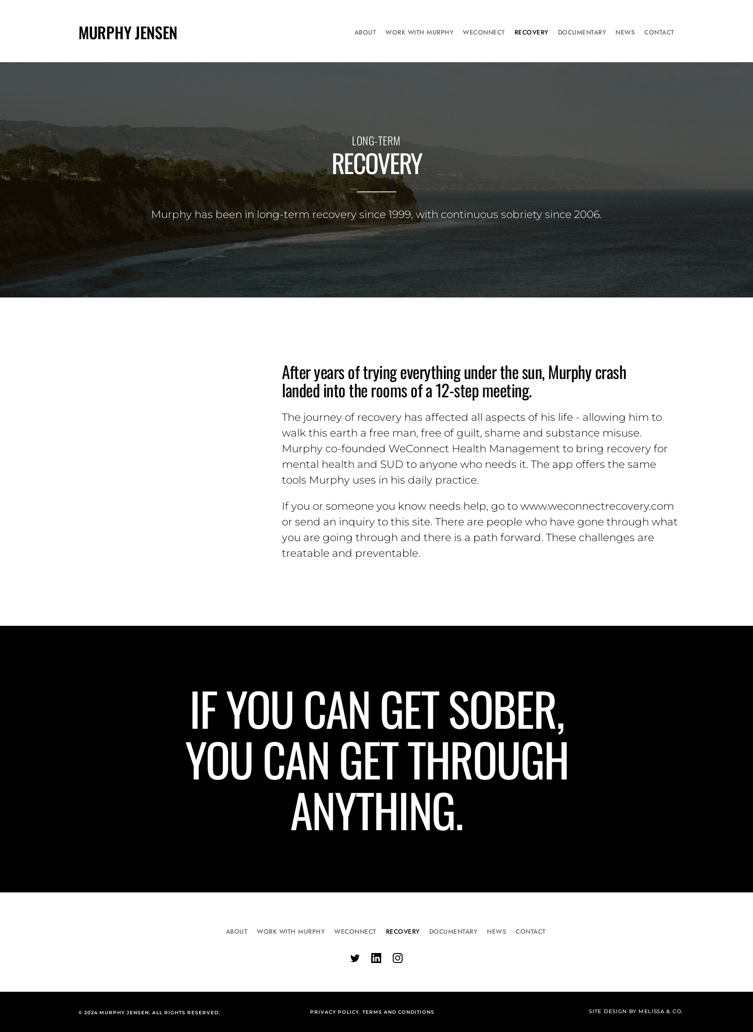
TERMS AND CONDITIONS (398, 1012)
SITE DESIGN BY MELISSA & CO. (635, 1011)
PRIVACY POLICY (334, 1012)
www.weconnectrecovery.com (597, 506)
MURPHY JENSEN (127, 32)
